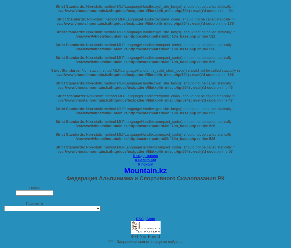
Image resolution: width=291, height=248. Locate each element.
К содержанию (145, 156)
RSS (140, 219)
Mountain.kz (145, 170)
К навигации (145, 160)
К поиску (145, 164)
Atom (150, 219)
